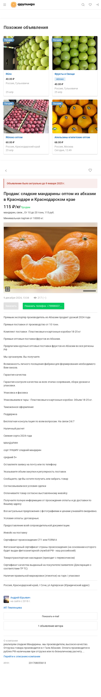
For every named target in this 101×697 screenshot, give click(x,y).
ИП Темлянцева (13, 607)
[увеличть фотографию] (7, 289)
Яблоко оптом (14, 137)
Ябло (9, 73)
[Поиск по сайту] (83, 4)
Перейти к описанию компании (22, 656)
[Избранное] (90, 4)
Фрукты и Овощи (65, 73)
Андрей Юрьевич (20, 597)
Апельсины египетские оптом (72, 137)
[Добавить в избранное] (90, 170)
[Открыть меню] (4, 4)
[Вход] (97, 4)
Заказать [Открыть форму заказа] (11, 306)
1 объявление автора (50, 626)
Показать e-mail (50, 616)
